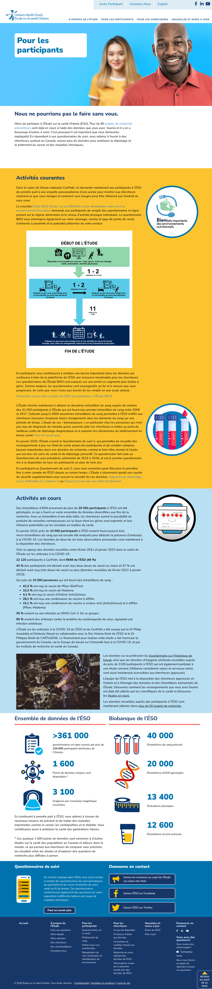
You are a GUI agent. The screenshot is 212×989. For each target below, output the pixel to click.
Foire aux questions (61, 930)
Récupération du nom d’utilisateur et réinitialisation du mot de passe (92, 957)
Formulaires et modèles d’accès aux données (123, 945)
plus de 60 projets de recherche (159, 706)
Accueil (23, 923)
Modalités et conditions (103, 983)
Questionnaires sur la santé (92, 932)
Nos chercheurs (58, 942)
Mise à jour (150, 934)
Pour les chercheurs (120, 924)
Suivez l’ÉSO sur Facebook (139, 893)
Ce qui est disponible (124, 930)
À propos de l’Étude (58, 924)
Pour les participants (89, 924)
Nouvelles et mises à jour (152, 924)
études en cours (118, 696)
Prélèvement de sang (90, 939)
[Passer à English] (163, 4)
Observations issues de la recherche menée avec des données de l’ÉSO (123, 968)
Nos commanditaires (61, 946)
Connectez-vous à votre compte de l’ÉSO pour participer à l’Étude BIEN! (64, 396)
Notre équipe (57, 934)
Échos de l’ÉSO (152, 930)
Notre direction (58, 938)
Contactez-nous (140, 4)
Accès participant (111, 4)
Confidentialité (81, 983)
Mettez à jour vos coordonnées (91, 946)
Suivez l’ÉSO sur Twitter (138, 907)
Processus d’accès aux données (122, 936)
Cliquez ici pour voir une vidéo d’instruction (92, 481)
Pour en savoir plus (47, 435)
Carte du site (123, 983)
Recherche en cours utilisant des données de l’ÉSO (123, 956)
